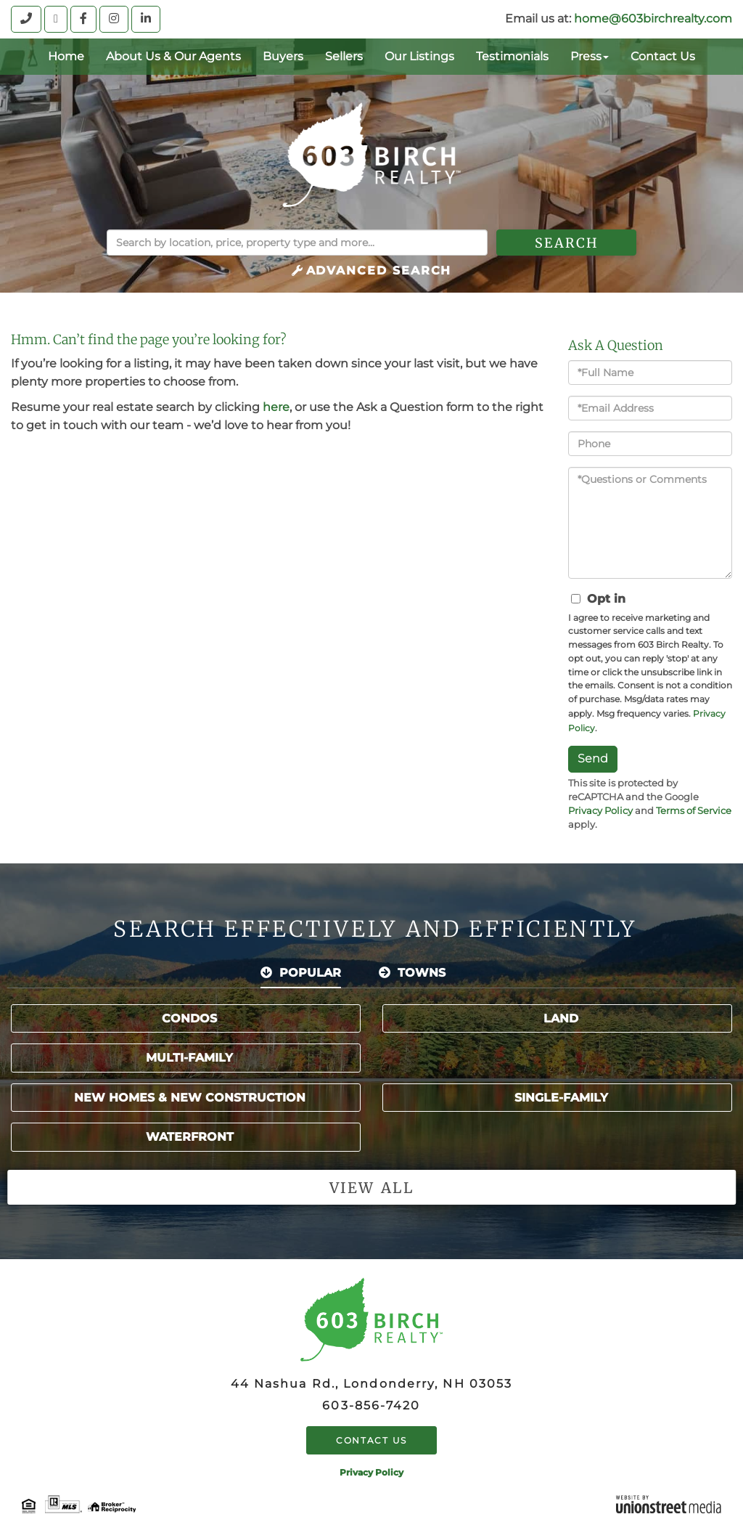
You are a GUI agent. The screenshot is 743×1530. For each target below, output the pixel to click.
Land (560, 1018)
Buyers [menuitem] (283, 56)
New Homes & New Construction (189, 1097)
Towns (422, 973)
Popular (310, 973)
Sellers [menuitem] (344, 56)
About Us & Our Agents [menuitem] (173, 56)
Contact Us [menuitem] (663, 56)
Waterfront (190, 1137)
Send (593, 758)
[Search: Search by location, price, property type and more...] (297, 242)
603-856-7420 (371, 1405)
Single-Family (561, 1097)
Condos (189, 1018)
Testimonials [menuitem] (512, 56)
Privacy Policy (600, 810)
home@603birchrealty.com (653, 18)
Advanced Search (379, 270)
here (276, 407)
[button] (566, 242)
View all (371, 1188)
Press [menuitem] (589, 56)
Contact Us (371, 1440)
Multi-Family (189, 1058)
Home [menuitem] (66, 56)
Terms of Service (693, 810)
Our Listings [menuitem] (419, 56)
